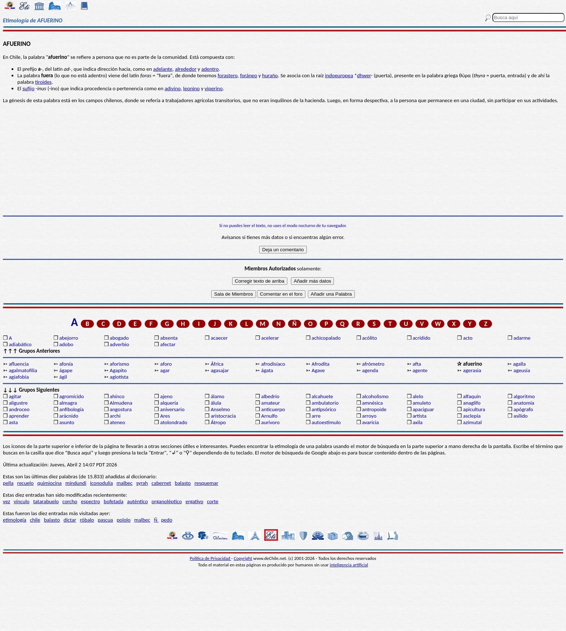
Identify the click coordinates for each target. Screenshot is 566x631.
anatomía (524, 403)
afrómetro (373, 364)
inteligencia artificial (349, 564)
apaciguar (423, 409)
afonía (66, 364)
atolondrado (173, 422)
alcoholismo (375, 396)
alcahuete (322, 396)
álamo (218, 396)
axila (418, 422)
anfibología (71, 409)
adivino (172, 88)
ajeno (166, 396)
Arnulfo (269, 416)
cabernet (161, 483)
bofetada (113, 501)
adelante (162, 69)
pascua (105, 520)
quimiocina (49, 483)
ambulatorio (325, 403)
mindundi (75, 483)
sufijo (28, 88)
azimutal (472, 422)
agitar (15, 396)
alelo (418, 396)
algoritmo (524, 396)
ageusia (522, 370)
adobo (66, 344)
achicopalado (326, 338)
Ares (165, 416)
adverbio (119, 344)
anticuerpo (273, 409)
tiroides (43, 82)
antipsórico (324, 409)
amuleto (422, 403)
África (217, 364)
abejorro (68, 338)
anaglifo (471, 403)
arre (316, 416)
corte (212, 501)
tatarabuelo (46, 501)
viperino (214, 88)
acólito (369, 338)
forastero (228, 75)
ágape (66, 370)
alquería (169, 403)
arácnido (68, 416)
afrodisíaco (273, 364)
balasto (183, 483)
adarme (522, 338)
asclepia (472, 416)
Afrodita (321, 364)
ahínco (117, 396)
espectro (90, 501)
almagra (68, 403)
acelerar (270, 338)
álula (216, 403)
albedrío (270, 396)
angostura (121, 409)
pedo (166, 520)
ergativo (194, 501)
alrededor (186, 69)
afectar (167, 344)
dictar (70, 520)
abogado (119, 338)
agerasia (472, 370)
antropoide (374, 409)
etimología (14, 520)
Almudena (121, 403)
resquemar (206, 483)
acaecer (219, 338)
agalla (519, 364)
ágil (63, 377)
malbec (124, 483)
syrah (142, 483)
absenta (169, 338)
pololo (124, 520)
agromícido (71, 396)
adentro (210, 69)
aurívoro (270, 422)
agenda (370, 370)
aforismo (119, 364)
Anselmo (220, 409)
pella (8, 483)
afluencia (19, 364)
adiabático (20, 344)
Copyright (243, 558)
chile (35, 520)
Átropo (218, 422)
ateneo (117, 422)
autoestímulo (326, 422)
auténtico (137, 501)
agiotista (119, 377)
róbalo (87, 520)
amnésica (372, 403)
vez (6, 501)
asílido (521, 416)
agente (420, 370)
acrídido (421, 338)
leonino (191, 88)
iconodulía (101, 483)
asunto (66, 422)
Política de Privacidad (210, 558)
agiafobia (19, 377)
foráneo (248, 75)
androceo (19, 409)
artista (420, 416)
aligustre (18, 403)
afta (417, 364)
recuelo (25, 483)
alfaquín (472, 396)
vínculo (22, 501)
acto (468, 338)
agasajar (220, 370)
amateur (270, 403)
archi (115, 416)
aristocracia (223, 416)
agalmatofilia (23, 370)
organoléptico (167, 501)
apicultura (474, 409)
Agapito (118, 370)
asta (13, 422)
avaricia (370, 422)
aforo (166, 364)
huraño (270, 75)
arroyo (369, 416)
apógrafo (523, 409)
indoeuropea (339, 75)
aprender (19, 416)
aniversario (172, 409)
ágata (267, 370)
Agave (318, 370)
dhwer (364, 75)
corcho (69, 501)
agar (165, 370)
